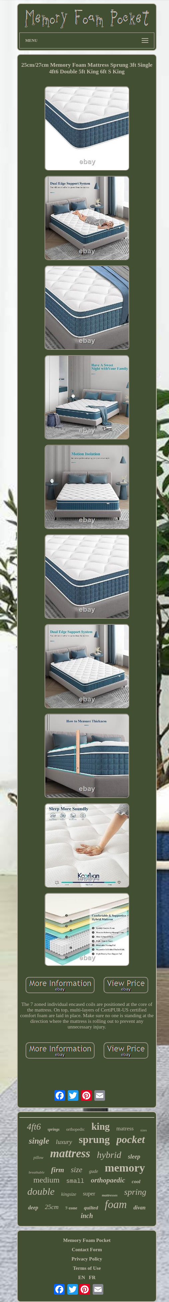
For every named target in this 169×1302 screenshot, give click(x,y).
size (76, 1170)
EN (81, 1277)
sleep (134, 1156)
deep (33, 1207)
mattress (70, 1153)
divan (139, 1207)
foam (116, 1204)
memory (125, 1168)
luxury (64, 1141)
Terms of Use (87, 1268)
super (89, 1193)
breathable (36, 1172)
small (75, 1181)
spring (135, 1192)
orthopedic (75, 1129)
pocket (130, 1139)
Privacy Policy (86, 1258)
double (41, 1191)
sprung (94, 1139)
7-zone (71, 1207)
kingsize (68, 1194)
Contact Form (87, 1249)
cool (136, 1181)
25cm (51, 1206)
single (39, 1140)
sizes (143, 1130)
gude (93, 1171)
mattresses (110, 1195)
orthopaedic (108, 1180)
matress (125, 1128)
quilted (91, 1207)
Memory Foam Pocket (86, 1240)
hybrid (109, 1155)
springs (54, 1129)
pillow (38, 1157)
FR (92, 1277)
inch (87, 1215)
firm (57, 1170)
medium (46, 1180)
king (100, 1126)
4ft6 (34, 1127)
